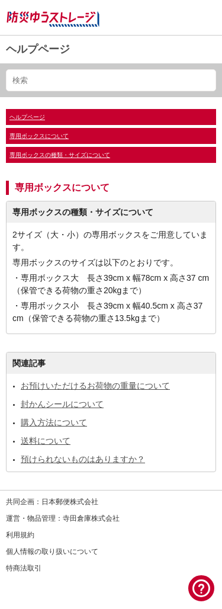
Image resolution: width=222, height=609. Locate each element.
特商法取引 (23, 568)
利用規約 (20, 535)
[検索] (111, 80)
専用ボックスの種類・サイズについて (59, 155)
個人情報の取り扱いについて (52, 551)
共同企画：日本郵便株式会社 (52, 502)
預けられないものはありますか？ (83, 459)
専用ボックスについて (39, 136)
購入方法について (54, 422)
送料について (45, 440)
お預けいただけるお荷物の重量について (95, 385)
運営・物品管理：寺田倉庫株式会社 (63, 518)
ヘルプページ (38, 49)
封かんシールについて (62, 404)
